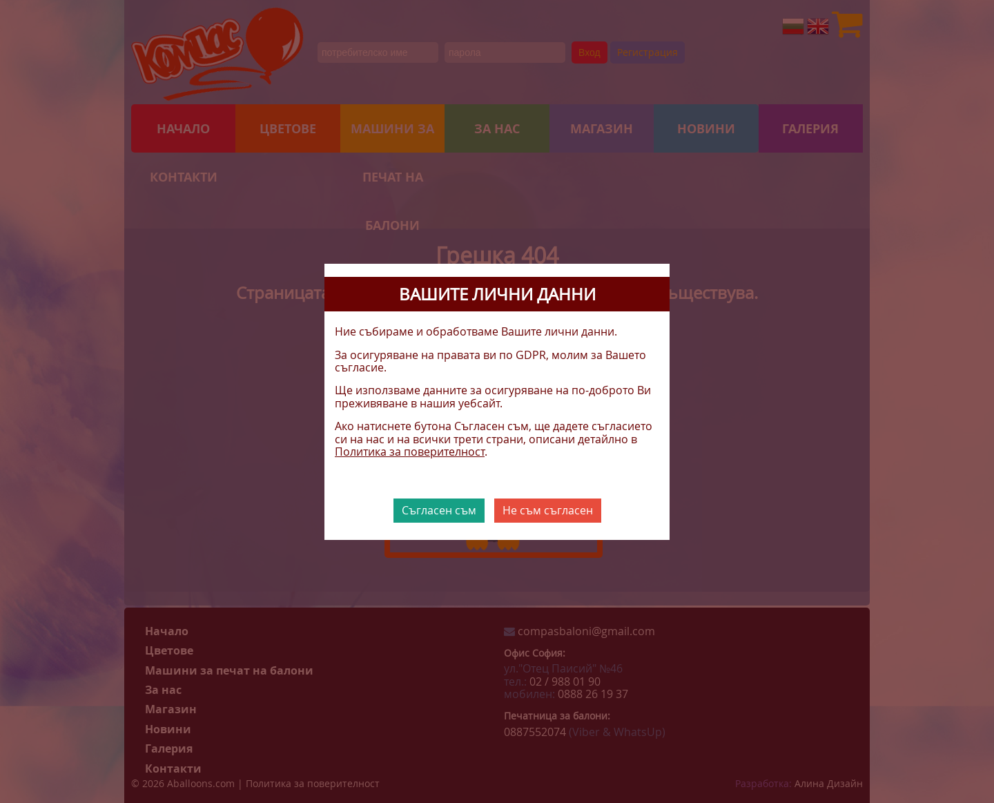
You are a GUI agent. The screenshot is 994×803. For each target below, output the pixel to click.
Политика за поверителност (410, 451)
